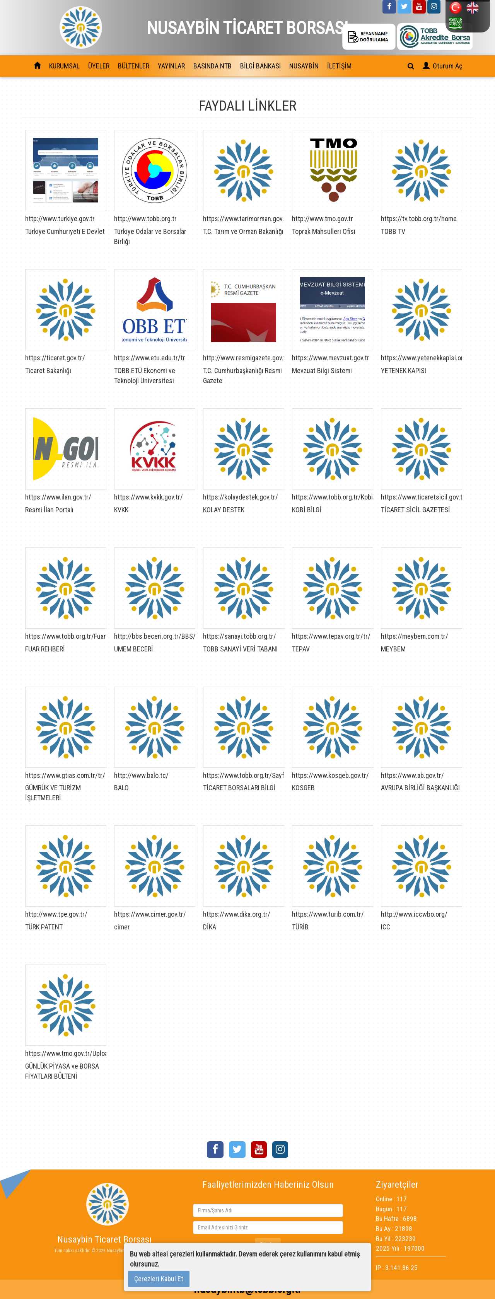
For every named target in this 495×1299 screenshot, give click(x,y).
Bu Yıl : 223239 (396, 1239)
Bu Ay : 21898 (394, 1229)
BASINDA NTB (212, 66)
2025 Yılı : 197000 (400, 1248)
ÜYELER (98, 66)
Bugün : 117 (391, 1209)
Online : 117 (391, 1199)
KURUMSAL (64, 66)
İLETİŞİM (339, 66)
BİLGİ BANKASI (260, 66)
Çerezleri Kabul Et (158, 1279)
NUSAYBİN (304, 66)
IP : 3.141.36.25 (397, 1268)
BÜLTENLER (133, 66)
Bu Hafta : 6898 (396, 1218)
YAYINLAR (171, 66)
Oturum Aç (448, 66)
